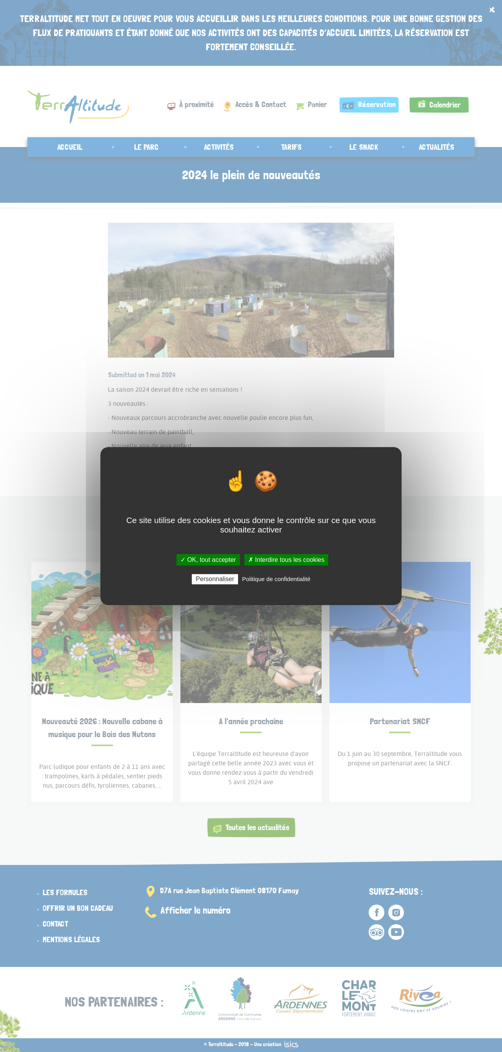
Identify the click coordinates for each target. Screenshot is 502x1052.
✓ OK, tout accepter (208, 559)
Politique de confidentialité (276, 579)
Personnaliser (215, 579)
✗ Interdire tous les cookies (286, 559)
